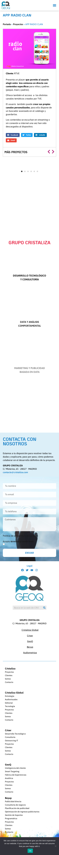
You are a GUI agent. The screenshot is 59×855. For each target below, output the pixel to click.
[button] (54, 5)
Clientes (8, 675)
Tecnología (10, 706)
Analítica (9, 778)
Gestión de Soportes (14, 815)
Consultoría (10, 737)
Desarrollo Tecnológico (15, 734)
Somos (8, 679)
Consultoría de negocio (15, 805)
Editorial (9, 703)
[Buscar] (44, 608)
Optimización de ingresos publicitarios (22, 812)
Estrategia (9, 696)
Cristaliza (10, 668)
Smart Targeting (12, 771)
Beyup (30, 647)
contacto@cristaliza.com (15, 472)
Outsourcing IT (11, 740)
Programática (11, 818)
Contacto (9, 682)
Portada (7, 24)
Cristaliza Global (30, 630)
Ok (30, 851)
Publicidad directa (13, 801)
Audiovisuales (11, 699)
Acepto (18, 541)
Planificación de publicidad (17, 808)
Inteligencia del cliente (15, 768)
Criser (30, 635)
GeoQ (30, 641)
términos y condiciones (22, 541)
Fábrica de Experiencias (15, 775)
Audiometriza (30, 652)
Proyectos (18, 24)
